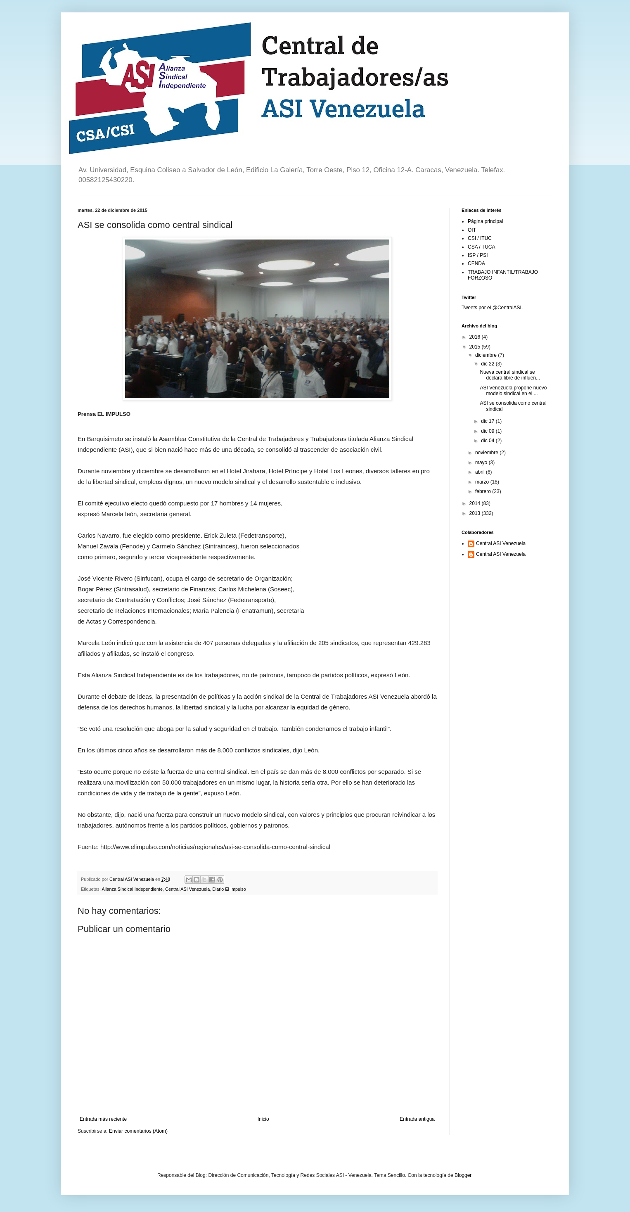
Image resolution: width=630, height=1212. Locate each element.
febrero (483, 491)
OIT (472, 230)
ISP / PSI (478, 255)
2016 (475, 337)
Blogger (463, 1175)
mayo (482, 462)
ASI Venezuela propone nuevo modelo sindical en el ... (513, 390)
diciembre (486, 355)
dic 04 (488, 441)
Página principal (485, 221)
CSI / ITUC (480, 238)
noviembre (487, 452)
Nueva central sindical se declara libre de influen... (510, 375)
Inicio (263, 1119)
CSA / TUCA (481, 247)
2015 (475, 347)
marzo (482, 482)
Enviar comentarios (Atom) (138, 1131)
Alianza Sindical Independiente (132, 889)
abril (480, 472)
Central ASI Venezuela (187, 889)
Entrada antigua (417, 1119)
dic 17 (488, 421)
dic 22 (488, 364)
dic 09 (488, 431)
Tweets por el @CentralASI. (492, 308)
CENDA (476, 263)
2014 (475, 503)
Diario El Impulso (229, 889)
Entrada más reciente (103, 1119)
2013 (475, 513)
